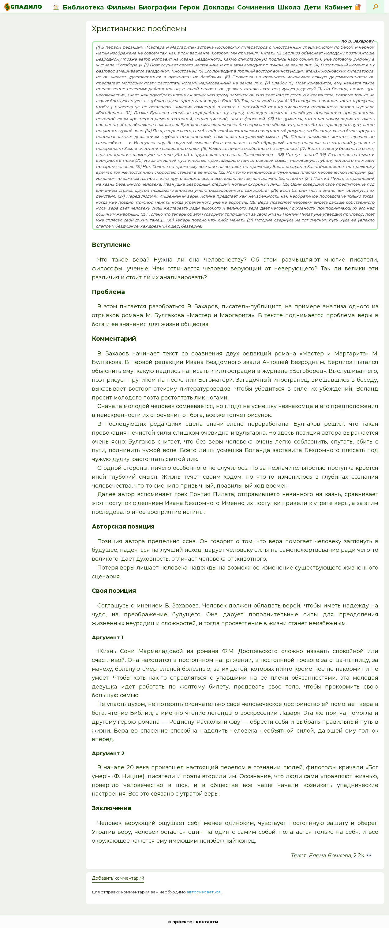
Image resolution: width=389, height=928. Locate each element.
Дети (312, 7)
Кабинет (342, 7)
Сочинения (256, 7)
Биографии (157, 7)
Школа (289, 7)
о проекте (180, 921)
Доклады (218, 7)
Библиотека (83, 7)
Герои (190, 7)
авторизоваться (204, 891)
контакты (207, 921)
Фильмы (121, 7)
